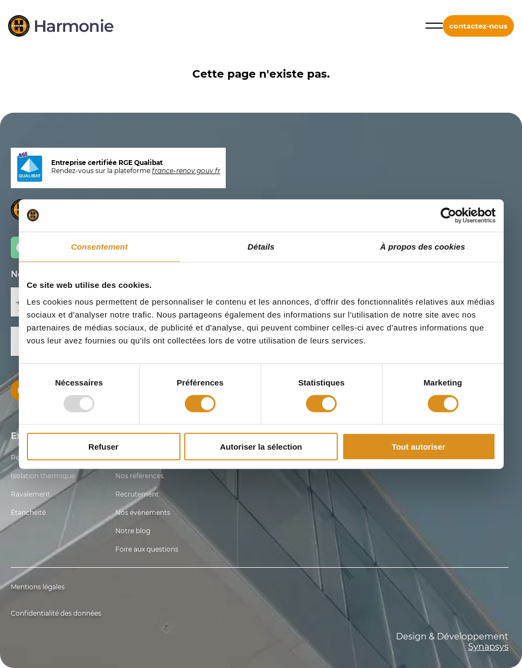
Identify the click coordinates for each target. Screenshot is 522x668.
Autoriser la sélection (261, 446)
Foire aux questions (146, 549)
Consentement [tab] (99, 246)
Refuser (103, 446)
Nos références (139, 476)
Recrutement (137, 494)
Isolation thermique (43, 476)
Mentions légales (38, 587)
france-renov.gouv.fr (186, 171)
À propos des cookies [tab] (422, 246)
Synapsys (488, 647)
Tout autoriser (419, 446)
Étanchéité (28, 512)
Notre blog (132, 531)
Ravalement (30, 494)
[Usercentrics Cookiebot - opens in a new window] (448, 215)
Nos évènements (142, 512)
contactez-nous (478, 26)
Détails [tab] (261, 246)
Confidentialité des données (56, 613)
